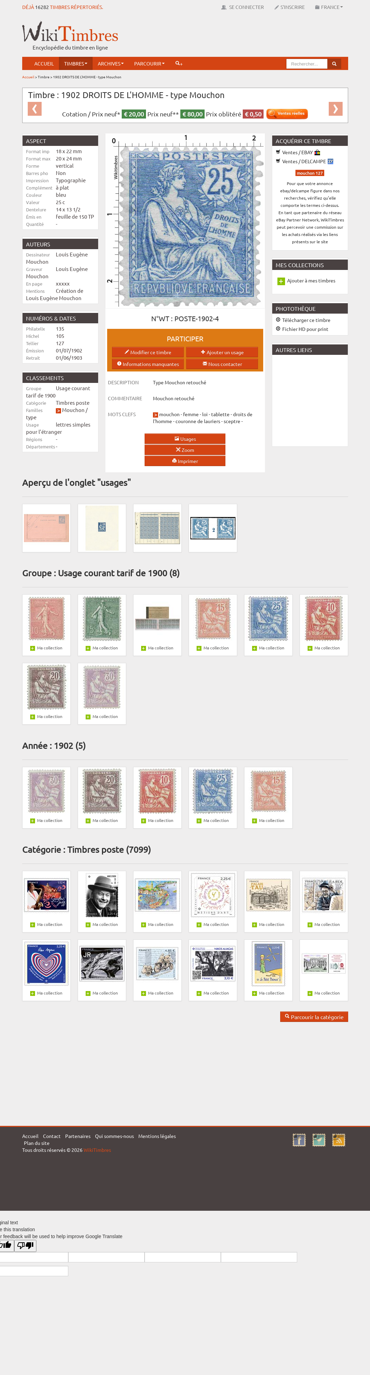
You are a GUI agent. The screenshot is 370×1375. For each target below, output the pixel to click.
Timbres (75, 63)
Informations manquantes (148, 364)
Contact (52, 1136)
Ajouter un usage (222, 352)
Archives (111, 63)
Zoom (185, 450)
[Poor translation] (25, 1246)
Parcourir (149, 63)
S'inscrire (289, 7)
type (31, 417)
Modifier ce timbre (147, 352)
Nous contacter (222, 364)
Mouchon (73, 409)
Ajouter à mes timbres (311, 280)
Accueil (44, 63)
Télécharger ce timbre (303, 320)
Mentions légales (157, 1136)
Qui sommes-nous (114, 1136)
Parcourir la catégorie (314, 1016)
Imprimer (185, 461)
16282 (42, 7)
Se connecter (242, 7)
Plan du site (37, 1143)
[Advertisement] (222, 36)
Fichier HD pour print (302, 329)
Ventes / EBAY (298, 152)
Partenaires (78, 1136)
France (329, 7)
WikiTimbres (97, 1150)
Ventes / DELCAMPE (304, 161)
